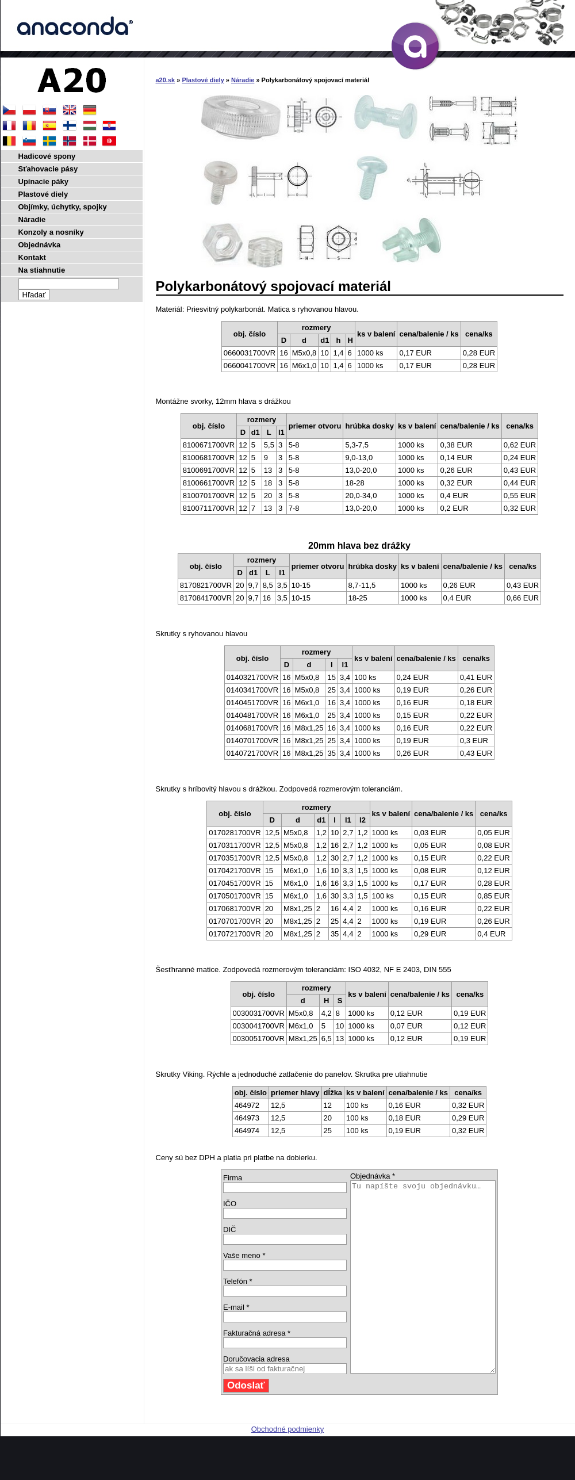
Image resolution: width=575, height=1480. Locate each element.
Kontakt (32, 257)
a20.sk (165, 80)
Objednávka (39, 244)
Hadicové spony (47, 156)
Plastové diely (203, 80)
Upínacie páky (43, 181)
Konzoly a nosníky (51, 232)
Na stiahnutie (42, 270)
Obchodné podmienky (287, 1467)
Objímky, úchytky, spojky (62, 206)
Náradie (242, 80)
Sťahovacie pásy (48, 169)
